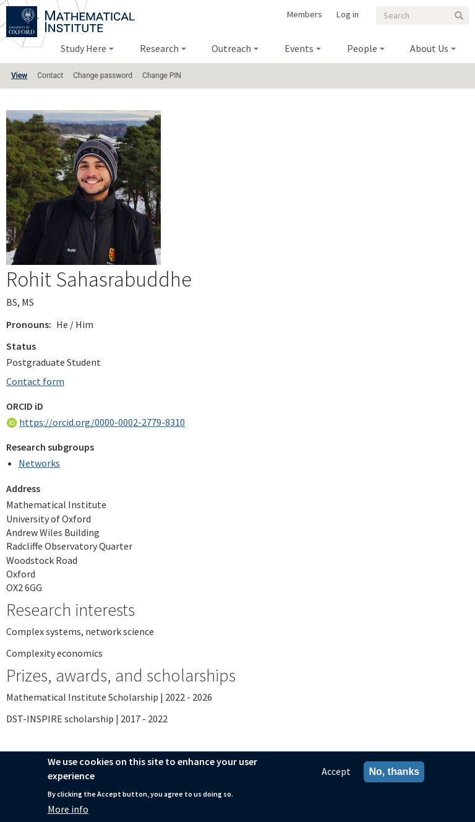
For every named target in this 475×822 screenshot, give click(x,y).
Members (304, 14)
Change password (102, 75)
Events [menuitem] (299, 48)
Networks (39, 463)
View (19, 75)
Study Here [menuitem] (83, 48)
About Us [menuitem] (429, 48)
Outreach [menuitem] (231, 48)
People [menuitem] (362, 48)
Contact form (35, 381)
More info (68, 809)
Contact (50, 75)
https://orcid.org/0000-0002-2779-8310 (102, 422)
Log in (347, 14)
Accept (336, 771)
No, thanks (394, 771)
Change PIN (161, 75)
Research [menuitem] (159, 48)
